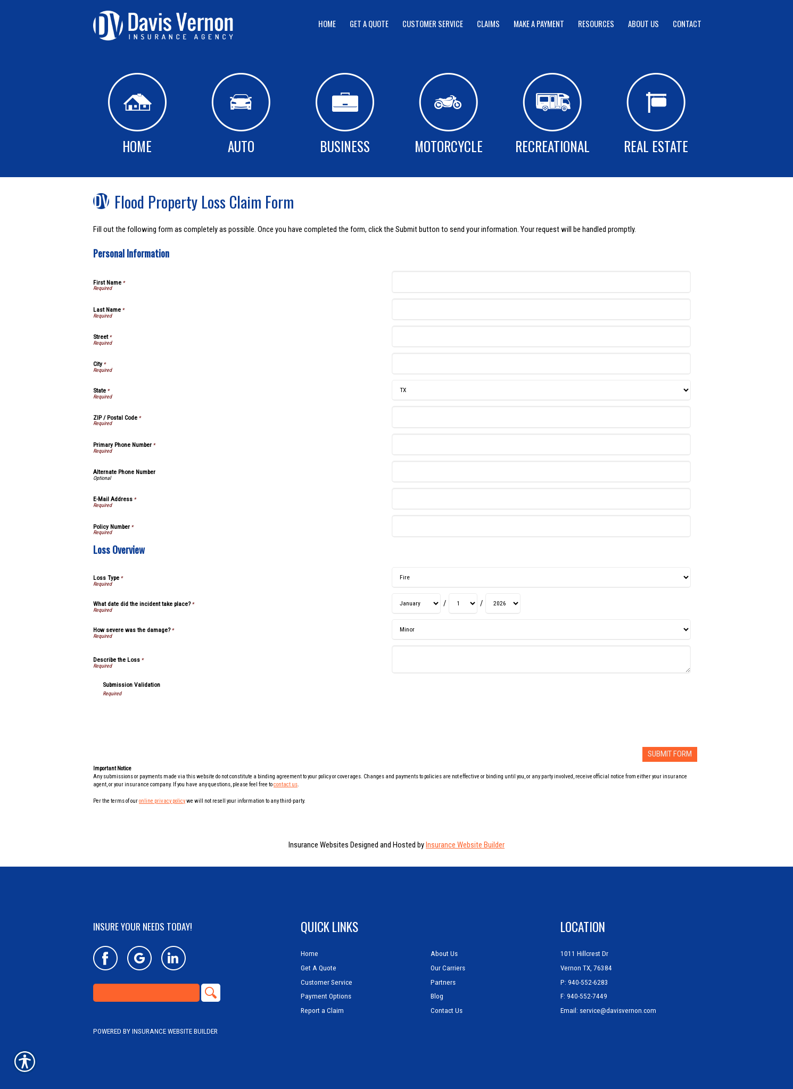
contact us (286, 784)
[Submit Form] (669, 754)
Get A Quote (318, 968)
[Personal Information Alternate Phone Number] (541, 472)
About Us (444, 954)
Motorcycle (449, 114)
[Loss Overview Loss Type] (541, 577)
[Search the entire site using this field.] (146, 993)
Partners (443, 982)
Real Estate (656, 114)
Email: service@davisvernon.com (608, 1011)
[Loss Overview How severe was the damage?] (541, 629)
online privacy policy (162, 800)
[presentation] (184, 718)
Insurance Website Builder (465, 844)
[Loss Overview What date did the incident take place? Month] (416, 603)
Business (345, 114)
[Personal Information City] (541, 364)
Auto (240, 114)
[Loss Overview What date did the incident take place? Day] (463, 603)
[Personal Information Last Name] (541, 309)
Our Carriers (448, 968)
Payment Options (326, 996)
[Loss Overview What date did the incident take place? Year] (503, 603)
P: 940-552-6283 (584, 982)
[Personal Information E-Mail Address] (541, 499)
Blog (437, 996)
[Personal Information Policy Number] (541, 526)
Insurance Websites (318, 844)
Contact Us (446, 1011)
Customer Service (326, 982)
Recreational (552, 114)
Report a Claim (322, 1011)
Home (137, 114)
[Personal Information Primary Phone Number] (541, 444)
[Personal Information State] (541, 390)
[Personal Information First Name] (541, 282)
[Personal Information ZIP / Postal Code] (541, 417)
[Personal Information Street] (541, 336)
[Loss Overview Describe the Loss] (541, 659)
